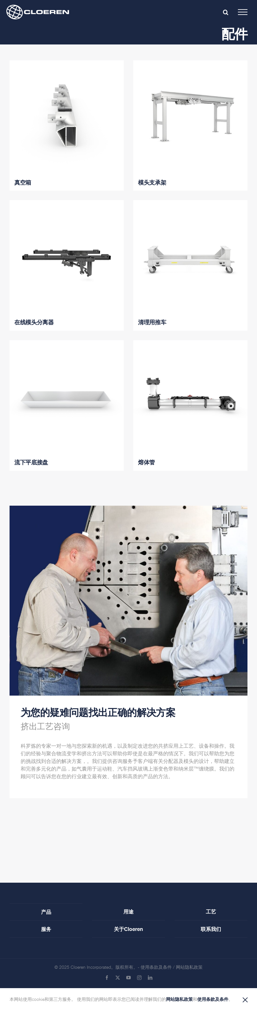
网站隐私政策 (189, 967)
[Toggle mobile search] (225, 12)
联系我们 (211, 929)
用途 (128, 911)
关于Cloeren (128, 929)
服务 (46, 929)
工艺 (211, 911)
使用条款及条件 (156, 967)
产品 (46, 912)
